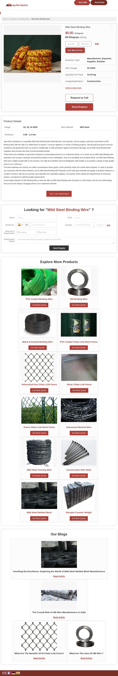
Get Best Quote (39, 305)
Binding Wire (24, 19)
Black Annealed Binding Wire (37, 342)
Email (70, 217)
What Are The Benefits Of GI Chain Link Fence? (39, 653)
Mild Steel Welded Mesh (39, 512)
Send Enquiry (79, 107)
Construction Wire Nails (78, 470)
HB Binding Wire (78, 299)
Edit (97, 44)
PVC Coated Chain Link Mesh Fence (79, 342)
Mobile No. (10, 225)
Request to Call (79, 97)
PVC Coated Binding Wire (39, 299)
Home (5, 19)
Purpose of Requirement (9, 232)
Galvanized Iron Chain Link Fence (39, 384)
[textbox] (85, 43)
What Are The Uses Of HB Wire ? (86, 653)
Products (13, 19)
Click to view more (73, 88)
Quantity (68, 225)
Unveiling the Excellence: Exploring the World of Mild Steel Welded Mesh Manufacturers (59, 571)
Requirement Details (9, 240)
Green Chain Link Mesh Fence (39, 427)
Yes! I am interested (59, 194)
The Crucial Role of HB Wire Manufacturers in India (59, 612)
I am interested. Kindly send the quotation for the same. (65, 240)
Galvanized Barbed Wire (78, 427)
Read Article (59, 576)
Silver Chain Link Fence (79, 384)
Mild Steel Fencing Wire (39, 470)
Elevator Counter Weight (79, 512)
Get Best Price (75, 50)
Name (12, 217)
